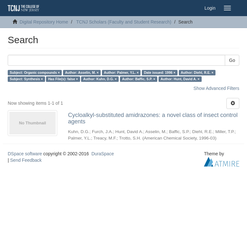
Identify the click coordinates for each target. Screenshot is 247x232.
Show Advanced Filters (216, 88)
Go (232, 60)
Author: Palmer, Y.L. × (121, 72)
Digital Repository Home (44, 21)
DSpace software (25, 153)
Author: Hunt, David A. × (179, 79)
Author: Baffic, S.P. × (138, 79)
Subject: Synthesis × (26, 79)
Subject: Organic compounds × (34, 72)
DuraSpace (102, 153)
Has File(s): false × (63, 79)
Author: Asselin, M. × (81, 72)
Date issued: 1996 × (160, 72)
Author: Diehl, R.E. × (197, 72)
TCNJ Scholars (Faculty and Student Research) (123, 21)
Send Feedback (26, 160)
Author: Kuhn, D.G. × (100, 79)
